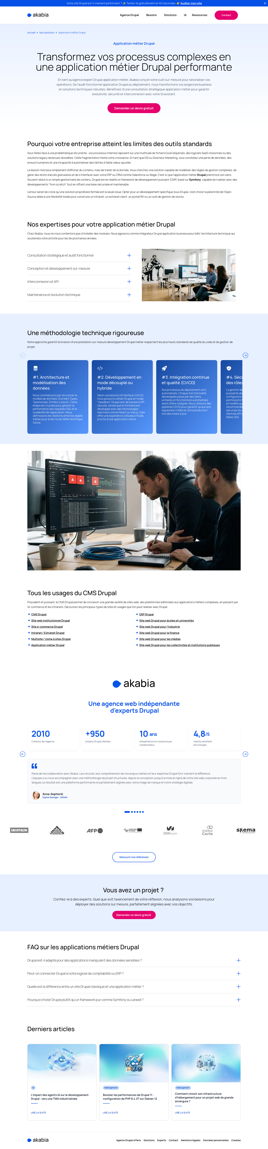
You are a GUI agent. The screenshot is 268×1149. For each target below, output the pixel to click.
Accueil (31, 32)
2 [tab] (132, 812)
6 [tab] (143, 812)
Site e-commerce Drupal (47, 627)
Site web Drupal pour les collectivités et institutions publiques (179, 645)
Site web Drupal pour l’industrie (159, 627)
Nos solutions (46, 32)
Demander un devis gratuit (134, 915)
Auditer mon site (191, 3)
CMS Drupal (38, 614)
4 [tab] (137, 812)
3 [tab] (135, 812)
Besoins (151, 15)
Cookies (236, 1140)
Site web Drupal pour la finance (159, 633)
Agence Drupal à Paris (128, 1140)
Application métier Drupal (47, 645)
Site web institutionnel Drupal (50, 620)
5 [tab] (140, 812)
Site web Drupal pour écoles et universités (166, 620)
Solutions (170, 15)
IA (185, 15)
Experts (161, 1140)
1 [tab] (127, 812)
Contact (226, 15)
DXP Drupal (146, 614)
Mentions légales (190, 1140)
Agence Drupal (129, 15)
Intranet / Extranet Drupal (47, 633)
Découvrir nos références (134, 857)
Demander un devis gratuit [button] (134, 108)
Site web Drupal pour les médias (159, 639)
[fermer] (265, 3)
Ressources (200, 15)
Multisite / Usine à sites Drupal (51, 639)
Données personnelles (216, 1140)
